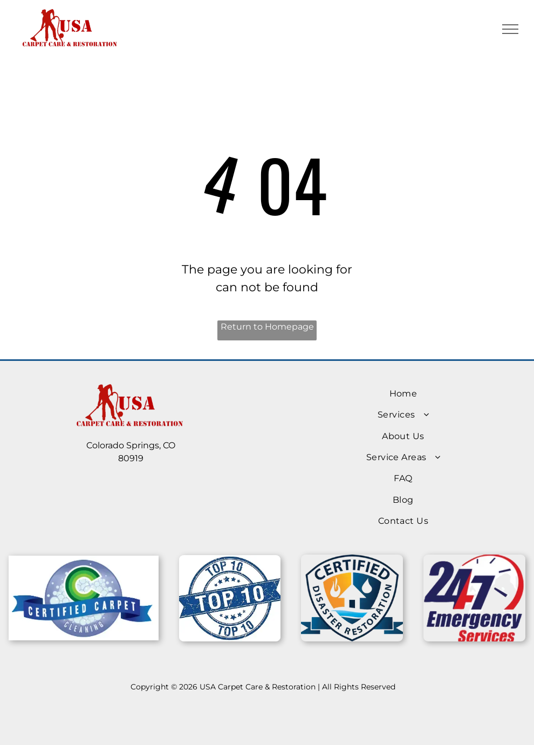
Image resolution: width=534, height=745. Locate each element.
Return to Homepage (267, 327)
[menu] (510, 29)
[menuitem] (403, 393)
